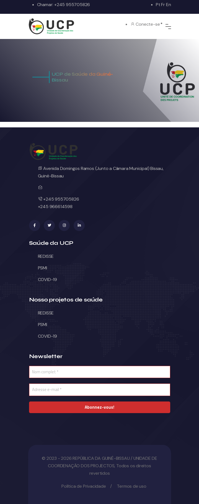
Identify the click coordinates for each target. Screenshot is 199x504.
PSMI (42, 268)
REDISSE (46, 256)
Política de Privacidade (83, 486)
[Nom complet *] (99, 372)
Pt (158, 4)
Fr (163, 4)
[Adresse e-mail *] (99, 390)
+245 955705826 (71, 4)
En (168, 4)
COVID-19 (47, 279)
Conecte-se (145, 24)
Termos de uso (131, 486)
